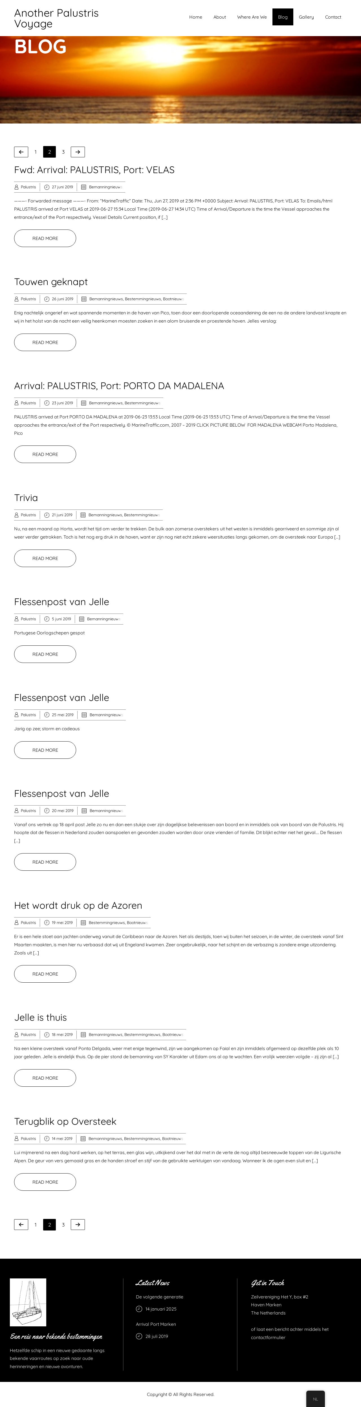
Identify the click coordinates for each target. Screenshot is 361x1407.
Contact (333, 17)
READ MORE (45, 238)
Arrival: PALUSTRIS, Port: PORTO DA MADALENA (119, 386)
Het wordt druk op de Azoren (78, 905)
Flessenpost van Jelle (61, 602)
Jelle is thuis (40, 1017)
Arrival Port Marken (156, 1324)
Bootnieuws (173, 298)
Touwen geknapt (51, 281)
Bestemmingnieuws (143, 298)
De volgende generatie (159, 1297)
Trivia (26, 497)
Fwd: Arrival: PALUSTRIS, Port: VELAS (94, 170)
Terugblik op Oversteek (65, 1121)
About (219, 17)
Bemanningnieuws (106, 186)
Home (195, 17)
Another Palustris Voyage (56, 18)
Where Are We (252, 17)
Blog (283, 17)
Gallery (306, 17)
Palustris (28, 186)
